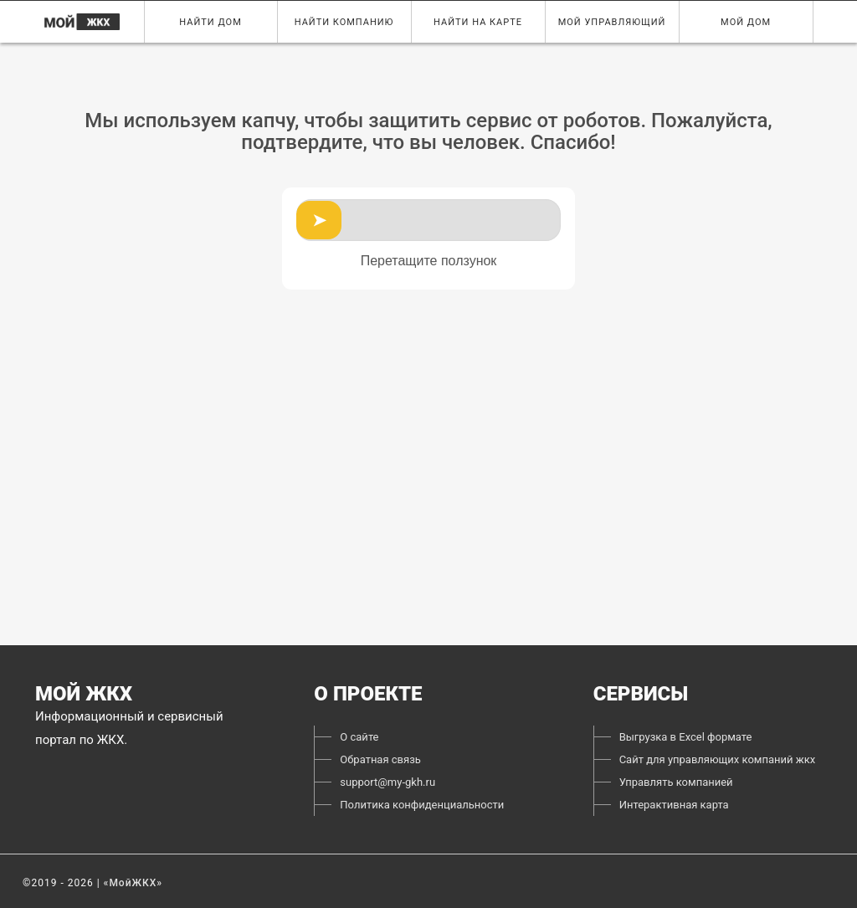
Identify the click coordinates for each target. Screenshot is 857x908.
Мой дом (746, 22)
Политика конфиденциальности (422, 804)
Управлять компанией (676, 782)
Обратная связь (380, 759)
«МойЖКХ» (133, 883)
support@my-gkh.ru (387, 782)
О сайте (359, 737)
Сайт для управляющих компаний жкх (717, 759)
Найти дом (210, 22)
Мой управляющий (611, 22)
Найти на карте (478, 22)
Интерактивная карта (674, 804)
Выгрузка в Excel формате (685, 737)
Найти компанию (343, 22)
